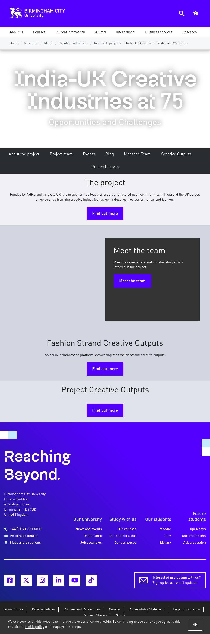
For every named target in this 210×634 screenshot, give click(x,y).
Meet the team (132, 281)
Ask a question (194, 543)
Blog (109, 154)
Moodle (165, 529)
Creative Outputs (176, 154)
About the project (24, 154)
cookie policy (34, 627)
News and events (88, 529)
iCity (167, 536)
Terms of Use (13, 609)
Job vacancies (91, 543)
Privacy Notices (43, 609)
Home (14, 43)
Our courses (127, 529)
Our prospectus (194, 536)
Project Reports (105, 167)
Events (89, 154)
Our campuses (125, 543)
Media (48, 43)
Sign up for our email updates (177, 580)
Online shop (93, 536)
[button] (16, 32)
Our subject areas (122, 536)
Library (165, 543)
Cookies (115, 609)
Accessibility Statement (147, 609)
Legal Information (186, 609)
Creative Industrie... (73, 43)
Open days (198, 529)
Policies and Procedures (82, 609)
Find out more (105, 214)
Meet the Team (137, 154)
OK (195, 625)
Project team (61, 154)
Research (31, 43)
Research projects (107, 43)
